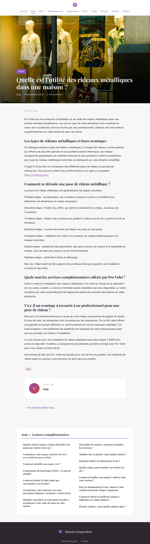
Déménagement (55, 11)
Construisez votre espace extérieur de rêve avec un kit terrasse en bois (45, 456)
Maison (104, 11)
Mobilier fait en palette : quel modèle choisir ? (102, 454)
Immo (85, 11)
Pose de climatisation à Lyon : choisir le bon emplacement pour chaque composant (101, 489)
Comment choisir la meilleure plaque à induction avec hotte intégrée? (99, 498)
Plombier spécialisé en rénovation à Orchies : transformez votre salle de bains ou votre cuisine (46, 502)
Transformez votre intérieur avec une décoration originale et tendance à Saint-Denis (47, 492)
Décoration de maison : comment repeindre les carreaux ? (101, 446)
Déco (41, 11)
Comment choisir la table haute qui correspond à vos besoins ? (41, 482)
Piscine (115, 11)
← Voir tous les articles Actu (39, 407)
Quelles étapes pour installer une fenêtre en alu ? (101, 469)
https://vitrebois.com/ (36, 174)
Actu (33, 11)
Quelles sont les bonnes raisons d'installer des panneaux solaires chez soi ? (46, 446)
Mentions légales (69, 541)
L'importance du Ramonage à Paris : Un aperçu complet (47, 472)
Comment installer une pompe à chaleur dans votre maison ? (102, 479)
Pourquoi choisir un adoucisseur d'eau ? (99, 460)
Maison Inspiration (75, 531)
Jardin (94, 11)
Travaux (126, 11)
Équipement (72, 11)
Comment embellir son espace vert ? (41, 464)
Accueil (23, 11)
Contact (85, 541)
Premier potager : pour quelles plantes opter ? (102, 506)
